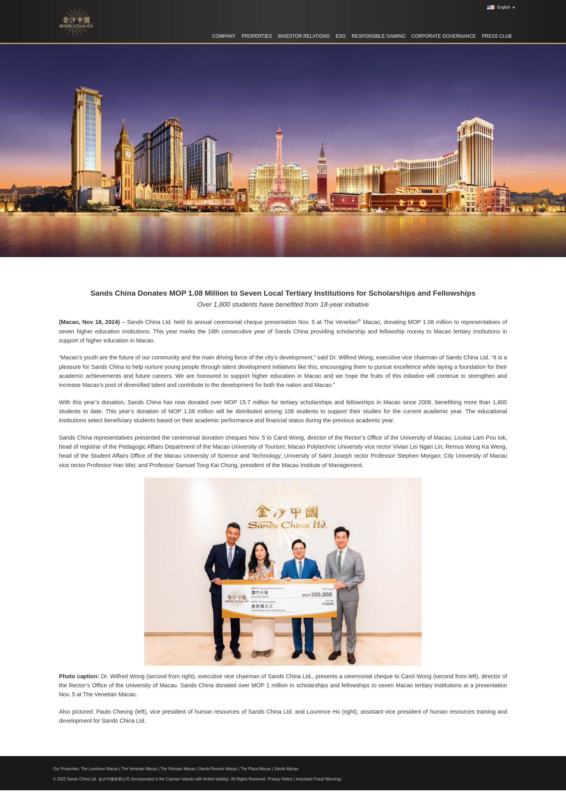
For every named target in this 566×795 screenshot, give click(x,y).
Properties (257, 36)
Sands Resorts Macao (217, 769)
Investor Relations (304, 36)
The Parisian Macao (177, 769)
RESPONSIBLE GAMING (379, 36)
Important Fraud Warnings (319, 779)
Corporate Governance (444, 36)
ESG (340, 36)
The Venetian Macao (139, 769)
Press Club (497, 36)
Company (224, 36)
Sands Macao (286, 769)
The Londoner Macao (99, 769)
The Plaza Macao (256, 769)
